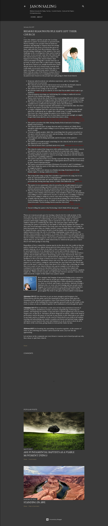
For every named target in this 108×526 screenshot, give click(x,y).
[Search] (83, 6)
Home (32, 17)
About (39, 17)
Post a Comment (34, 506)
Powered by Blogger (54, 519)
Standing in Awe (34, 502)
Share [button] (25, 345)
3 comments (32, 459)
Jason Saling (43, 6)
